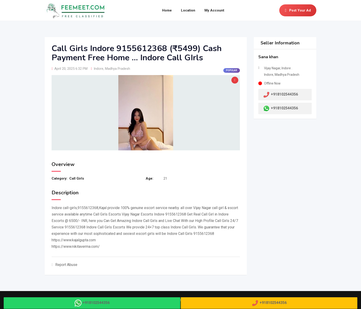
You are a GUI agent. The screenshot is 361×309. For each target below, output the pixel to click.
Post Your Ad (298, 10)
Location (188, 10)
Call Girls (76, 178)
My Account (214, 10)
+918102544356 (284, 108)
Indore (98, 69)
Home (167, 10)
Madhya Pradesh (117, 69)
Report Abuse (64, 264)
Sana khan (268, 57)
